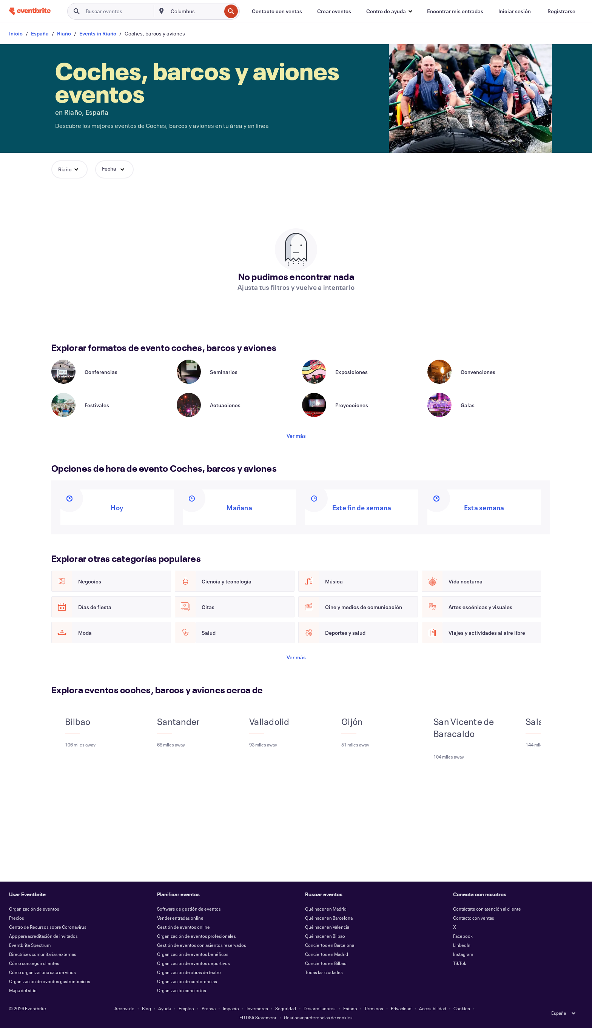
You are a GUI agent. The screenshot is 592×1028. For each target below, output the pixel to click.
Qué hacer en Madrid (326, 909)
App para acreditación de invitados (43, 936)
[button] (389, 11)
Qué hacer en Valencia (327, 927)
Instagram (463, 954)
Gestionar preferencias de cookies (318, 1017)
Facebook (463, 936)
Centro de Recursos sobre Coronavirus (47, 927)
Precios (16, 918)
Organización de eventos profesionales (196, 936)
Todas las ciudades (324, 972)
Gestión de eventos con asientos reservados (201, 945)
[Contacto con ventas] (277, 11)
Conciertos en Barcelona (329, 945)
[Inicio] (30, 11)
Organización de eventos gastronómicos (49, 981)
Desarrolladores (320, 1008)
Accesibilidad (432, 1008)
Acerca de (124, 1008)
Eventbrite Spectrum (30, 945)
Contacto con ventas (473, 918)
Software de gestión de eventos (189, 909)
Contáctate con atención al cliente (487, 909)
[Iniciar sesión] (514, 11)
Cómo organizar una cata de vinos (42, 972)
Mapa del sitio (23, 990)
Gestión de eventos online (183, 927)
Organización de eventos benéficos (192, 954)
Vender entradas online (180, 918)
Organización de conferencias (187, 981)
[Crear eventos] (334, 11)
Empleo (186, 1008)
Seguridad (285, 1008)
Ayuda (164, 1008)
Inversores (257, 1008)
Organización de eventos (34, 909)
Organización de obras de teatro (189, 972)
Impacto (231, 1008)
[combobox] (195, 11)
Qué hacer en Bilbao (325, 936)
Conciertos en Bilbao (326, 963)
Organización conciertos (181, 990)
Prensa (209, 1008)
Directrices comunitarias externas (42, 954)
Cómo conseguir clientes (34, 963)
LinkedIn (461, 945)
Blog (146, 1008)
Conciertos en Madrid (326, 954)
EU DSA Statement (257, 1017)
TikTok (459, 963)
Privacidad (401, 1008)
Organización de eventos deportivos (193, 963)
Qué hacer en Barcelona (329, 918)
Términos (373, 1008)
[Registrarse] (561, 11)
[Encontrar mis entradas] (455, 11)
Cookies (461, 1008)
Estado (350, 1008)
